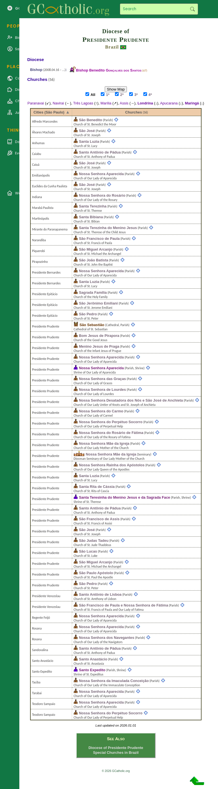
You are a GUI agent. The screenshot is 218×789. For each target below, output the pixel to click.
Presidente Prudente (115, 39)
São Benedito (90, 120)
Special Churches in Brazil (116, 752)
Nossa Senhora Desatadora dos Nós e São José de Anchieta (131, 400)
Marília (105, 103)
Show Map (116, 89)
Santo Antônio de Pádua (100, 152)
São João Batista (93, 260)
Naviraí (58, 103)
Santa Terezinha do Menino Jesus (108, 228)
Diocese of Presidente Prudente (116, 748)
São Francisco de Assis (99, 519)
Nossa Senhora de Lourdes (102, 389)
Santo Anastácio (93, 659)
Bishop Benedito (108, 70)
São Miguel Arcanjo (95, 249)
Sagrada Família (93, 292)
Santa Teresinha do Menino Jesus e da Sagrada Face (124, 497)
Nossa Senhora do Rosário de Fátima (111, 433)
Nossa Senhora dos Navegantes (106, 637)
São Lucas (88, 551)
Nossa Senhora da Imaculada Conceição (114, 681)
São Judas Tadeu (93, 540)
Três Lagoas (83, 103)
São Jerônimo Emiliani (98, 303)
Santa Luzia (89, 141)
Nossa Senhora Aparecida (101, 174)
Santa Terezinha (92, 206)
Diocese (35, 59)
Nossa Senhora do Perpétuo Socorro (110, 422)
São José (87, 131)
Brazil (112, 47)
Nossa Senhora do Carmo (101, 411)
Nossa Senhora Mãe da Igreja (104, 443)
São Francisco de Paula (99, 238)
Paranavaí (36, 103)
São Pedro (88, 314)
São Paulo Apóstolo (96, 573)
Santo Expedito (92, 670)
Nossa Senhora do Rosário (102, 195)
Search (192, 9)
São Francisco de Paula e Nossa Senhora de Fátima (123, 605)
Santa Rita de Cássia (97, 486)
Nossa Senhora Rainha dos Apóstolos (111, 465)
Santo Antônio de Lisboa (100, 594)
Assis (124, 103)
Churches (133, 112)
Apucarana (169, 103)
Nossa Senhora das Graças (102, 379)
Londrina (145, 103)
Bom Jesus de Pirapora (99, 335)
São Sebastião (91, 325)
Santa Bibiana (91, 217)
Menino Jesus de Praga (99, 346)
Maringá (192, 103)
